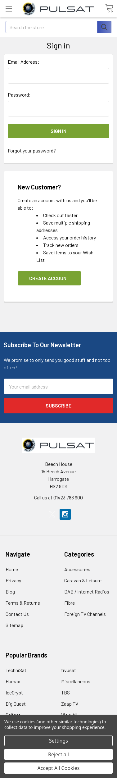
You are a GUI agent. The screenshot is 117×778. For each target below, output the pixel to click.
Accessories (77, 569)
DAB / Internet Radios (86, 591)
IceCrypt (14, 692)
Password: (19, 95)
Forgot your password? (32, 150)
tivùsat (68, 670)
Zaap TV (69, 704)
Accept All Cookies (59, 768)
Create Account (49, 278)
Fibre (69, 603)
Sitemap (14, 625)
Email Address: (23, 62)
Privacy (13, 580)
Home (12, 569)
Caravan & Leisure (82, 580)
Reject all (58, 754)
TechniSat (16, 670)
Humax (13, 681)
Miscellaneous (75, 681)
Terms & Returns (23, 603)
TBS (65, 692)
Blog (10, 591)
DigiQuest (16, 704)
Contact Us (17, 614)
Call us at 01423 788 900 (58, 497)
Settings (58, 740)
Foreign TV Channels (85, 614)
